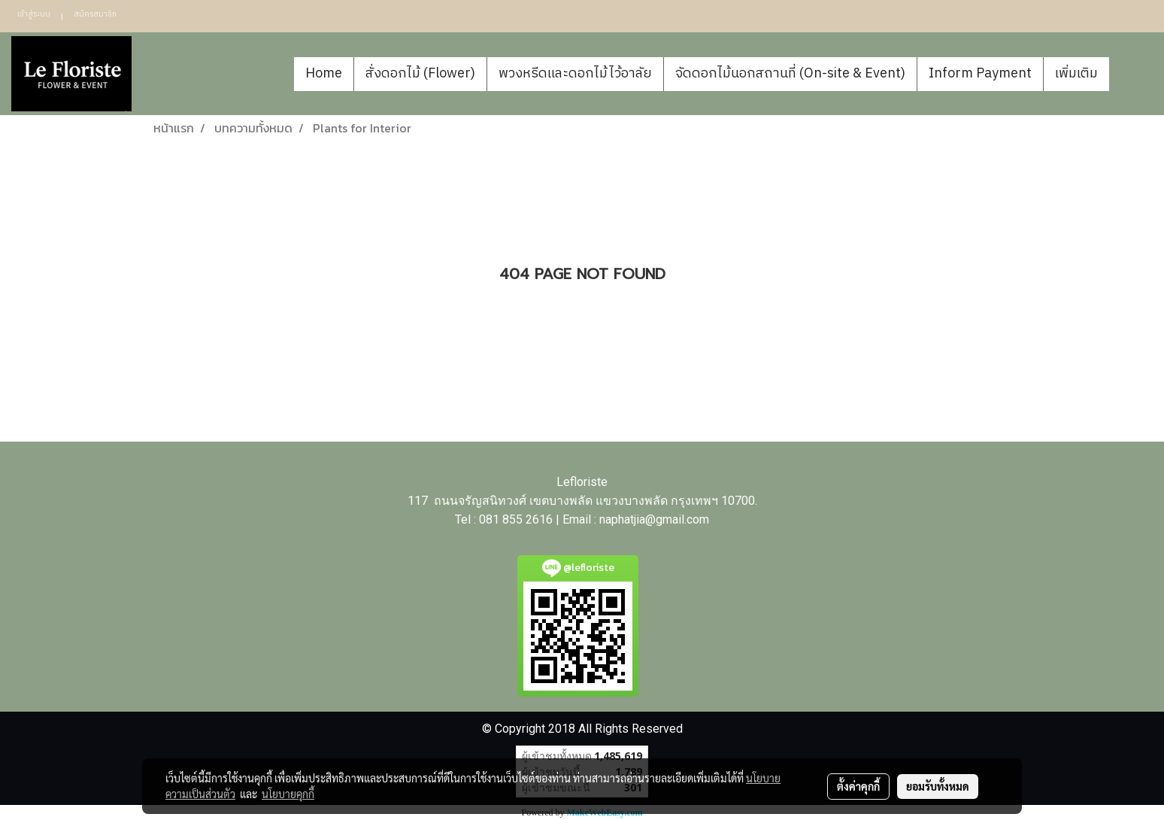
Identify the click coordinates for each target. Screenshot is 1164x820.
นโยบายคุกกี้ (288, 793)
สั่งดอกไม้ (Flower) (420, 73)
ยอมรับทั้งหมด (937, 786)
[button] (1132, 74)
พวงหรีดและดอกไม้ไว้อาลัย (575, 73)
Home (323, 73)
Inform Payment (980, 73)
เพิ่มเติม (1076, 73)
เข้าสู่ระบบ (33, 14)
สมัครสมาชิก (95, 14)
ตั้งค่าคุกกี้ (858, 786)
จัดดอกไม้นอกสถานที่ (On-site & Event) (790, 73)
